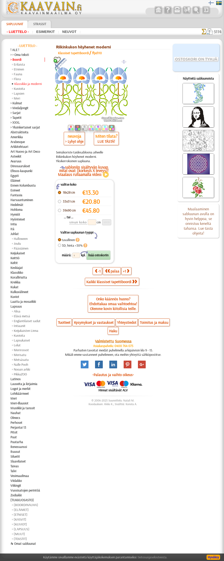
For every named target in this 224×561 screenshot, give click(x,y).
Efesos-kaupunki (21, 171)
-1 (98, 271)
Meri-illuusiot (19, 403)
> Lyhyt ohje (74, 141)
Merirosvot (21, 350)
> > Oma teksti (19, 55)
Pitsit (13, 432)
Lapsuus (16, 306)
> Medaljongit (19, 108)
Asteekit (15, 156)
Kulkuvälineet (19, 292)
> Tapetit (16, 117)
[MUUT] (19, 534)
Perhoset (16, 422)
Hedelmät (16, 205)
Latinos (15, 379)
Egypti (14, 176)
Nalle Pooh (21, 364)
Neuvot (69, 32)
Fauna (18, 74)
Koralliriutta (18, 277)
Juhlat (14, 234)
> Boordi (15, 59)
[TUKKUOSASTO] (22, 500)
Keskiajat (16, 267)
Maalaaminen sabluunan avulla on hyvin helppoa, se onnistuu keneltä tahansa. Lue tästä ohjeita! (198, 220)
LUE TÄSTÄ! (106, 141)
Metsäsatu (21, 359)
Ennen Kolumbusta (23, 185)
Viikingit (15, 485)
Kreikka (15, 282)
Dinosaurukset (20, 166)
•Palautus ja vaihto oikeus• (113, 374)
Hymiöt (15, 214)
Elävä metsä (22, 316)
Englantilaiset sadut (27, 321)
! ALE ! (14, 50)
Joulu (17, 243)
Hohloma (16, 209)
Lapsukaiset (22, 340)
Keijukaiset (17, 253)
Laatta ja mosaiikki (23, 301)
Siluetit (15, 456)
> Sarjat (15, 113)
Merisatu (20, 355)
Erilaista (19, 64)
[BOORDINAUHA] (26, 505)
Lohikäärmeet (19, 393)
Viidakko (16, 480)
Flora (17, 79)
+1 (126, 271)
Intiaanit (19, 326)
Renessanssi (18, 447)
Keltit (14, 263)
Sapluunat (14, 24)
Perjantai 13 (18, 427)
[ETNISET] (20, 514)
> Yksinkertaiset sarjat (25, 127)
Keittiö (14, 258)
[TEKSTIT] (20, 539)
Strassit (39, 24)
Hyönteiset (17, 219)
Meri (17, 98)
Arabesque (17, 142)
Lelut (17, 345)
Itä (12, 229)
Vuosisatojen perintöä (25, 490)
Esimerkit (45, 32)
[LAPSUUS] (21, 529)
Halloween (21, 238)
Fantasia (16, 195)
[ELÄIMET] (21, 510)
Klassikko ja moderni (28, 84)
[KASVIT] (20, 519)
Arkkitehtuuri (19, 146)
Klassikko (16, 272)
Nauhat (15, 413)
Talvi (13, 471)
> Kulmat (16, 103)
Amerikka (16, 137)
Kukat (14, 287)
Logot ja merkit (20, 389)
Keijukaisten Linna (26, 330)
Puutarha (16, 442)
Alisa (17, 311)
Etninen (19, 69)
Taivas (14, 466)
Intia (13, 224)
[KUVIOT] (20, 524)
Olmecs (15, 418)
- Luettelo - (18, 32)
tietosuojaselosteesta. (152, 557)
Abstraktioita (19, 132)
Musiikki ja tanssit (22, 408)
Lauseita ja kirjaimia (23, 384)
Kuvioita (19, 88)
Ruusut (15, 451)
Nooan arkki (22, 369)
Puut (13, 437)
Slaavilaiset (18, 461)
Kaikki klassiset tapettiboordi (111, 281)
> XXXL (15, 122)
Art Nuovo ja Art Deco (25, 151)
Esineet (15, 190)
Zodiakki (16, 495)
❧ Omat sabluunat (23, 543)
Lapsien (19, 93)
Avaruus (15, 161)
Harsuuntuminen (21, 200)
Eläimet (15, 180)
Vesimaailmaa (19, 476)
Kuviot (14, 297)
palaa (112, 271)
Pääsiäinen (21, 248)
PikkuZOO (20, 374)
